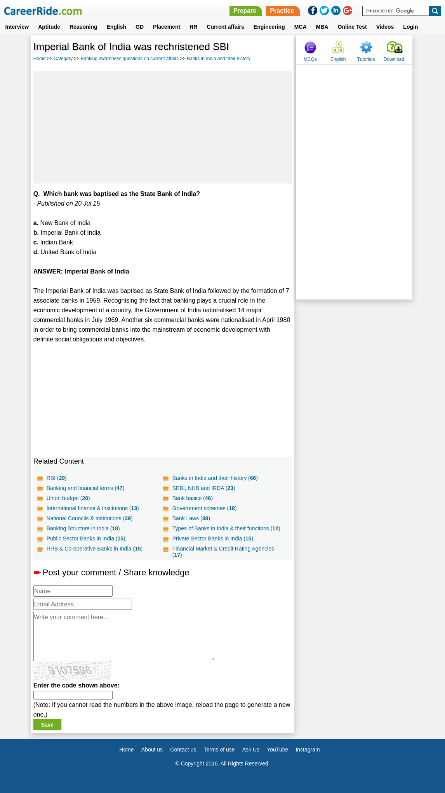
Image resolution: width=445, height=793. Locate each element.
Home (39, 58)
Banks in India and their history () (215, 478)
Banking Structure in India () (83, 528)
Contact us (183, 749)
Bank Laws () (191, 518)
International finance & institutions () (93, 508)
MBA (322, 27)
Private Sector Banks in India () (213, 538)
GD (140, 27)
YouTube (277, 749)
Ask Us (250, 749)
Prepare (245, 10)
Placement (166, 27)
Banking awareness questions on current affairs (130, 58)
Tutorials (366, 59)
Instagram (308, 749)
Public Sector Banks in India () (86, 538)
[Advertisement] (162, 127)
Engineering (269, 27)
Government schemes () (204, 508)
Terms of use (219, 749)
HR (193, 27)
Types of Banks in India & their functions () (226, 528)
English (117, 27)
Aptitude (49, 27)
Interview (17, 27)
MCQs (310, 59)
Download (394, 59)
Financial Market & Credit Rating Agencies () (223, 551)
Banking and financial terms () (86, 488)
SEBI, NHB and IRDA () (203, 488)
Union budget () (68, 498)
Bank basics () (192, 498)
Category (63, 58)
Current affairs (225, 27)
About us (152, 749)
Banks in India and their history (218, 58)
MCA (300, 27)
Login (410, 27)
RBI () (57, 478)
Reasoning (83, 27)
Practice (282, 10)
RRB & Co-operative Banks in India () (95, 548)
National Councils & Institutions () (90, 518)
